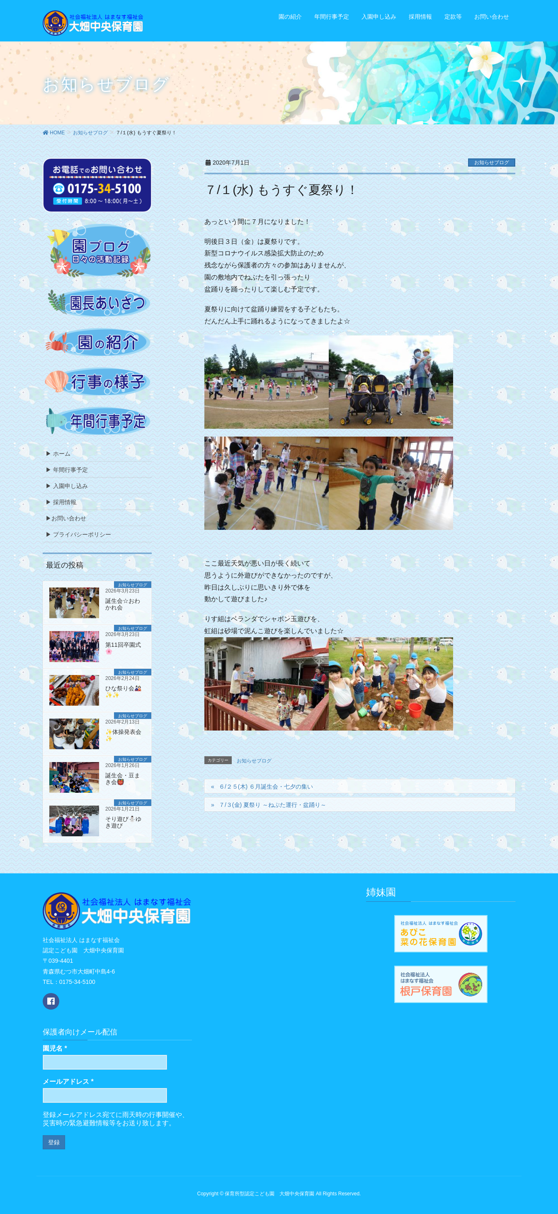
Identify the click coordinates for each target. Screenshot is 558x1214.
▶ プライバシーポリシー (78, 534)
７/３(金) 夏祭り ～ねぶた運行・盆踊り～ (272, 804)
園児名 (55, 1048)
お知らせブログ (491, 162)
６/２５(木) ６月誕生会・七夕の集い (266, 786)
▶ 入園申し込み (67, 486)
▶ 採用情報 (61, 502)
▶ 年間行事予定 (67, 469)
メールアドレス (68, 1081)
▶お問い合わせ (66, 518)
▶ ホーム (58, 453)
